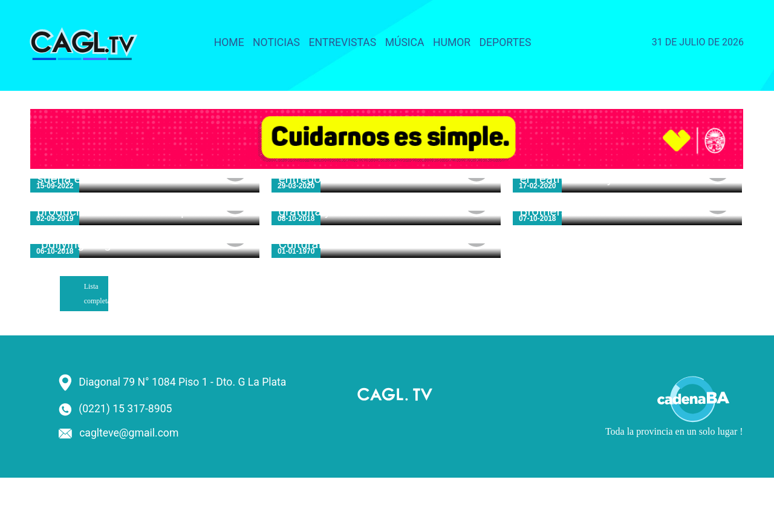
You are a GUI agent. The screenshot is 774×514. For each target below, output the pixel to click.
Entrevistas (342, 42)
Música (404, 42)
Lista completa (96, 293)
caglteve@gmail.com (128, 433)
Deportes (506, 42)
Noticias (276, 42)
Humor (451, 42)
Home (229, 42)
